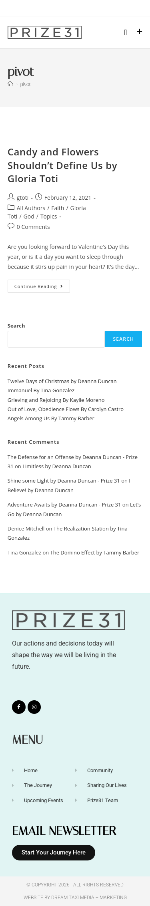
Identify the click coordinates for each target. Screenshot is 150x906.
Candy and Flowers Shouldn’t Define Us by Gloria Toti (62, 165)
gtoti (23, 197)
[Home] (10, 84)
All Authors (31, 208)
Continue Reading (42, 284)
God (29, 216)
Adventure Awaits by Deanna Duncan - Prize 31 (64, 504)
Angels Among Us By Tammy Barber (51, 418)
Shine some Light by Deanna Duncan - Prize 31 (64, 480)
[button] (125, 32)
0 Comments (33, 226)
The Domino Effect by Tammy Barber (95, 552)
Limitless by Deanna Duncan (56, 466)
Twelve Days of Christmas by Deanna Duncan (62, 381)
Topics (48, 216)
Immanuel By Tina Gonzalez (41, 390)
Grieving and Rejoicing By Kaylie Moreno (56, 399)
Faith (57, 208)
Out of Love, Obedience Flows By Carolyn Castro (66, 409)
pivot (25, 84)
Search (16, 325)
